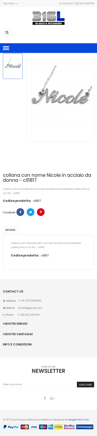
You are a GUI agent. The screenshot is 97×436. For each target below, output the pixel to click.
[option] (13, 66)
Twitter (30, 212)
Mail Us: (9, 307)
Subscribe (85, 384)
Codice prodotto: (17, 200)
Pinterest (41, 212)
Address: (9, 300)
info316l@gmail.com (30, 308)
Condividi (20, 212)
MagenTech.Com (78, 419)
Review (10, 230)
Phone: (8, 314)
